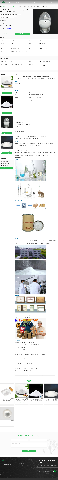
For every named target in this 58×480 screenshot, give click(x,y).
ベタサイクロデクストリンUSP (23, 375)
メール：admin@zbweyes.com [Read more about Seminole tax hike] (6, 464)
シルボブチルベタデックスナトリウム (34, 375)
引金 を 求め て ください (22, 33)
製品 (13, 2)
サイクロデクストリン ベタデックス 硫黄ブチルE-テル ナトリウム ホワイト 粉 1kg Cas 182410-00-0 (7, 151)
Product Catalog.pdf (8, 28)
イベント (39, 2)
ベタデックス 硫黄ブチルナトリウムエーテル (12, 6)
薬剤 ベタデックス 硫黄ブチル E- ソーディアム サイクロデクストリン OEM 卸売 (6, 111)
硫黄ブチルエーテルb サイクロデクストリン (48, 375)
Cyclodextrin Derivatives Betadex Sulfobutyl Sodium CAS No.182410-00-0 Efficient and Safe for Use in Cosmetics (7, 400)
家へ (10, 2)
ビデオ (17, 2)
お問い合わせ (33, 2)
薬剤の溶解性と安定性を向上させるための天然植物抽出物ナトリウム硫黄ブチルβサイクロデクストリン (6, 90)
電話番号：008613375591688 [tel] (6, 462)
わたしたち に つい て (24, 3)
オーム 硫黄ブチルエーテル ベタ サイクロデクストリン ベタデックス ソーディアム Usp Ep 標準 (7, 422)
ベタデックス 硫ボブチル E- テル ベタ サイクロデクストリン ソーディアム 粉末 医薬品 (7, 131)
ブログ (44, 2)
